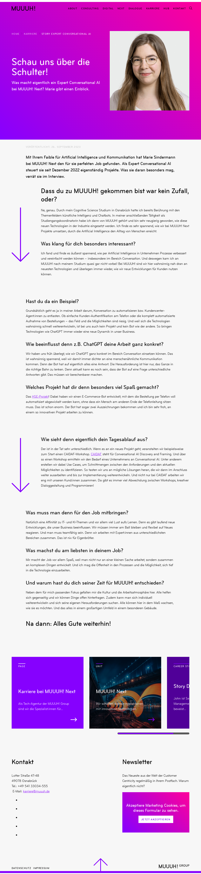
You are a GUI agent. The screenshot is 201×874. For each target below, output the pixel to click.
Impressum (41, 868)
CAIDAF (96, 454)
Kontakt (179, 8)
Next (121, 8)
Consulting (90, 8)
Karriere (153, 8)
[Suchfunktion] (190, 8)
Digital (108, 8)
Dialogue (135, 8)
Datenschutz (21, 868)
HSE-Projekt (40, 396)
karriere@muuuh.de (36, 791)
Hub (166, 8)
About (72, 8)
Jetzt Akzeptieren (156, 819)
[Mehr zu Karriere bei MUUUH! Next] (48, 693)
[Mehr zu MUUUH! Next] (125, 693)
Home (16, 33)
